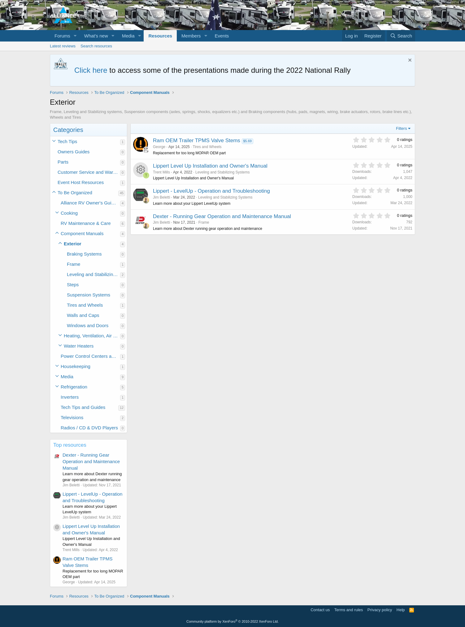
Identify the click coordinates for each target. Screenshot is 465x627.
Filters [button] (401, 128)
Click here (90, 70)
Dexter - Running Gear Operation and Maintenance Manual (91, 461)
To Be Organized (75, 192)
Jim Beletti (161, 197)
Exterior (72, 243)
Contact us (320, 609)
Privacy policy (379, 609)
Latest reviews (63, 46)
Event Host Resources (81, 182)
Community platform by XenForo (232, 621)
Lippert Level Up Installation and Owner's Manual (210, 166)
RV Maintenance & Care (86, 223)
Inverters (70, 397)
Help (401, 609)
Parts (63, 161)
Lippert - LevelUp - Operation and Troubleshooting (211, 191)
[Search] (401, 36)
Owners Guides (73, 151)
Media (128, 35)
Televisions (72, 417)
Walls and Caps (83, 315)
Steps (73, 284)
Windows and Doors (87, 325)
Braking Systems (84, 253)
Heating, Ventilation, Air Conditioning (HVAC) (92, 335)
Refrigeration (74, 386)
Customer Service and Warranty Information (89, 172)
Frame (73, 264)
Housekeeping (75, 366)
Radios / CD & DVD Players (89, 427)
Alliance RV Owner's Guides (90, 202)
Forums (62, 35)
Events (222, 35)
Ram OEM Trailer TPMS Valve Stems (196, 140)
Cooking (69, 213)
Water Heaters (78, 346)
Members (191, 35)
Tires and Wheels (85, 305)
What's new (96, 35)
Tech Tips (67, 141)
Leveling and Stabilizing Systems (93, 274)
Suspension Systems (88, 294)
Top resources (69, 445)
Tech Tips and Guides (83, 407)
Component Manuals (82, 233)
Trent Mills (161, 172)
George (159, 147)
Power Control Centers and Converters (90, 356)
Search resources (96, 46)
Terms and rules (348, 609)
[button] (75, 36)
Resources (160, 35)
